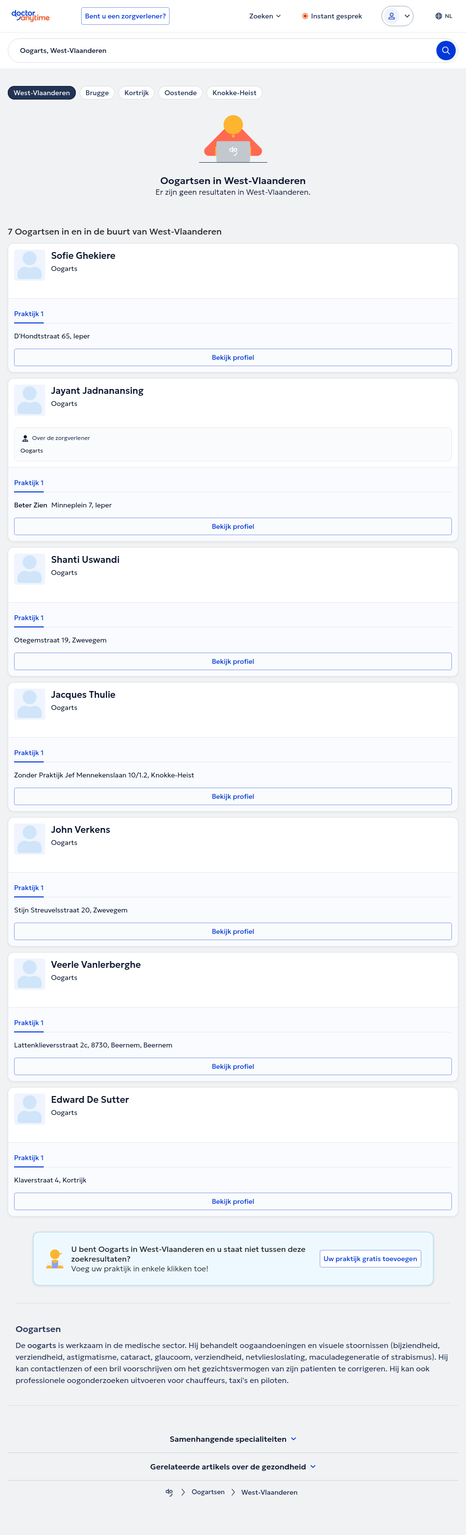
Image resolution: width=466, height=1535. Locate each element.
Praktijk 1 (29, 313)
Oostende (180, 92)
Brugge (97, 92)
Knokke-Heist (234, 92)
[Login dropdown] (397, 16)
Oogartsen (208, 1492)
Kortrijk (136, 92)
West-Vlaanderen (42, 92)
